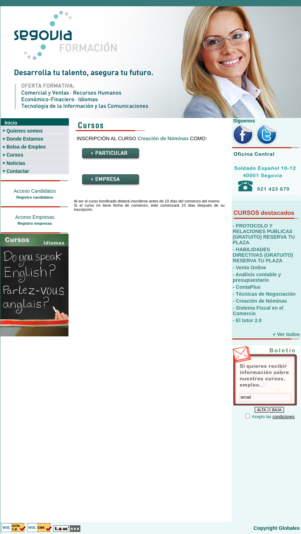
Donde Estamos (24, 139)
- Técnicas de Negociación (264, 294)
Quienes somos (24, 131)
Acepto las (273, 416)
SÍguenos (243, 120)
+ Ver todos (286, 334)
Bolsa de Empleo (26, 147)
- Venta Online (249, 267)
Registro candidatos (34, 197)
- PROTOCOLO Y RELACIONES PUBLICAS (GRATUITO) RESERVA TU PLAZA (264, 234)
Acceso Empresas (34, 217)
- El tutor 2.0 (247, 320)
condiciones (283, 416)
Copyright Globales (277, 528)
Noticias (15, 163)
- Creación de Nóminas (260, 301)
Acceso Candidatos (35, 191)
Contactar (17, 171)
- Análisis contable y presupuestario (257, 277)
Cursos (14, 155)
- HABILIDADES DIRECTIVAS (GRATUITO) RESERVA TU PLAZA (263, 255)
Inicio (11, 123)
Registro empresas (34, 223)
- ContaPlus (247, 287)
